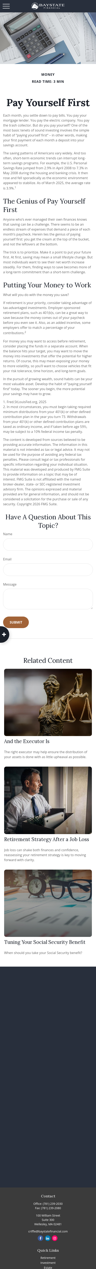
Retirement (47, 1258)
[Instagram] (54, 1238)
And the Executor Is (26, 741)
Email (7, 559)
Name (7, 534)
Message (9, 584)
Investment (47, 1263)
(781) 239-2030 (53, 1204)
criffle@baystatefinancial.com (48, 1231)
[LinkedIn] (47, 1238)
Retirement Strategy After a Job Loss (46, 839)
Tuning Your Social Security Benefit (44, 942)
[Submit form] (16, 622)
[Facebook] (40, 1238)
